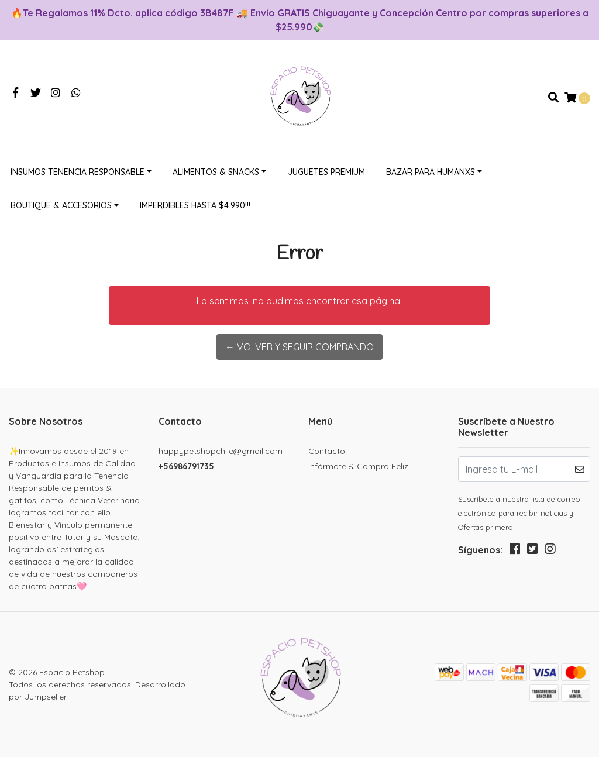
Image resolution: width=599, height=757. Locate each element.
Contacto (326, 451)
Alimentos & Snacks (216, 172)
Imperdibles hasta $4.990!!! (195, 205)
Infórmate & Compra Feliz (358, 466)
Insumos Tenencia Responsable (77, 172)
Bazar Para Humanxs (430, 172)
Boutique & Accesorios (61, 205)
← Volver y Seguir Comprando (299, 347)
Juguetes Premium (326, 172)
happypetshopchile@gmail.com (221, 451)
